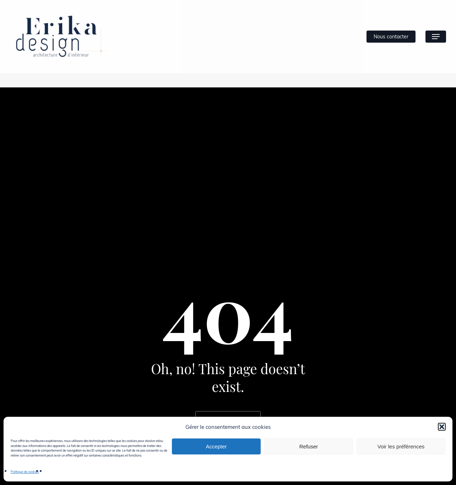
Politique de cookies (25, 471)
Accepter (216, 446)
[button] (441, 426)
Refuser (308, 446)
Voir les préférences (401, 446)
